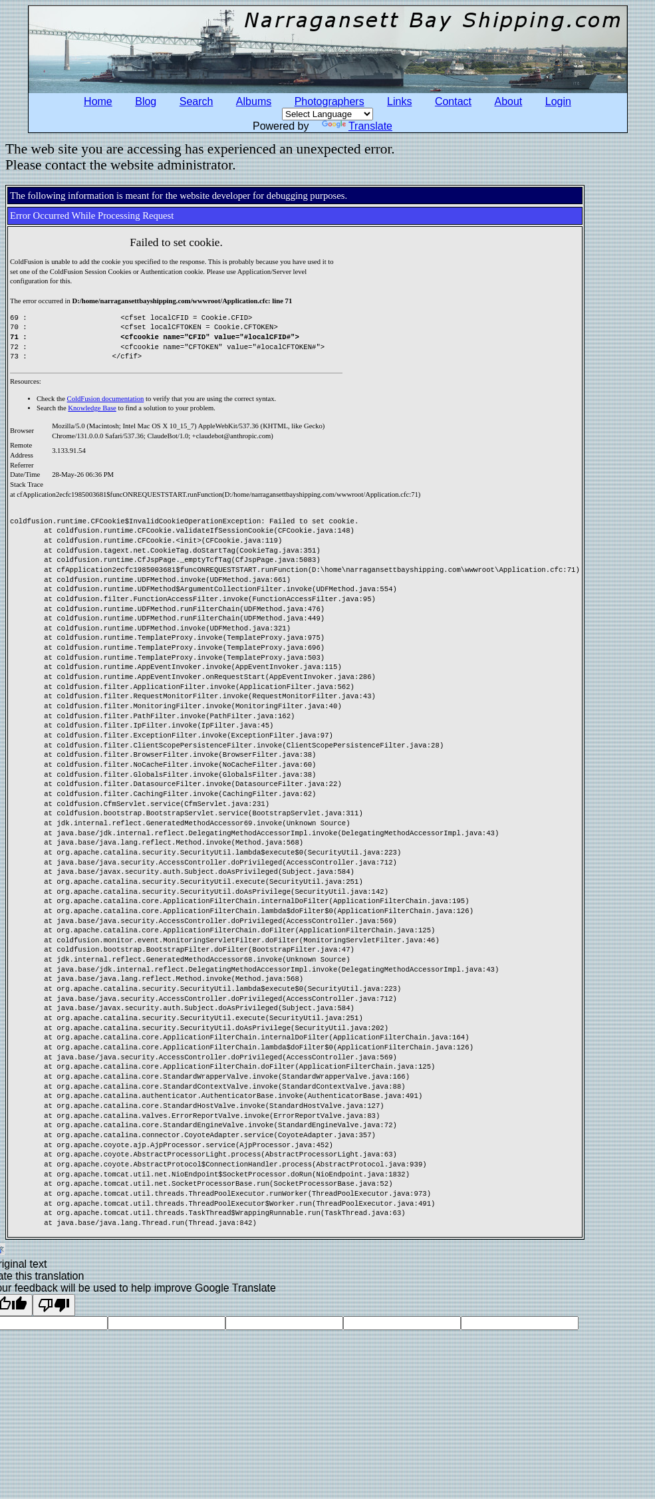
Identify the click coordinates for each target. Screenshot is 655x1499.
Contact (453, 101)
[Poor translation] (54, 1305)
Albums (253, 101)
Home (98, 101)
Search (196, 101)
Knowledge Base (92, 408)
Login (558, 101)
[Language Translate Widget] (327, 114)
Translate (357, 126)
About (509, 101)
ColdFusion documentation (105, 398)
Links (399, 101)
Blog (145, 101)
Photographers (329, 101)
